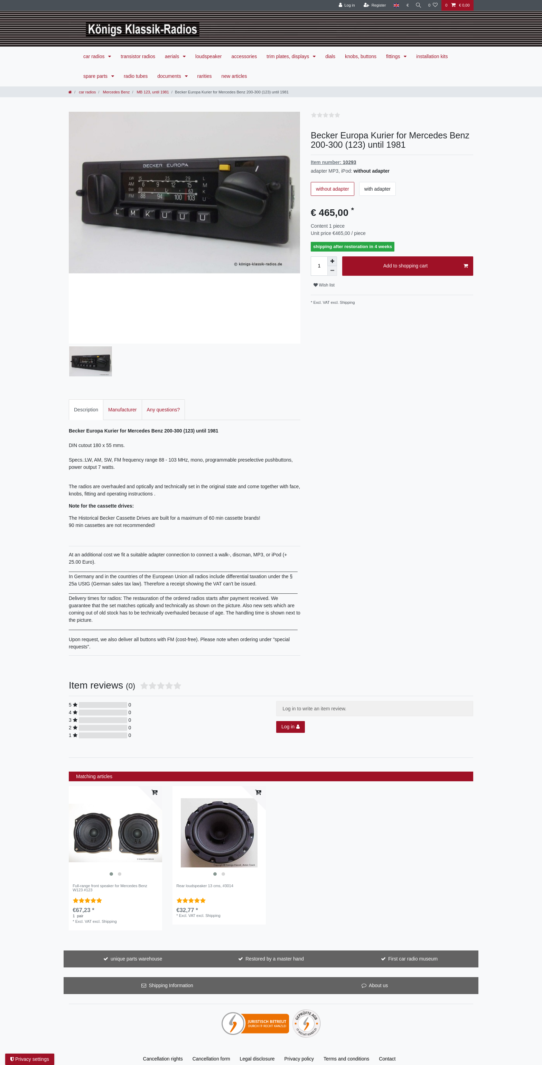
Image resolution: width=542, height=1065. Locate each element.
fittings (393, 56)
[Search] (417, 5)
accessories (244, 56)
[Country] (394, 5)
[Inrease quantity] (332, 261)
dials (330, 56)
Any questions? (163, 409)
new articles (234, 76)
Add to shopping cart (425, 266)
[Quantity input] (319, 266)
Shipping (347, 302)
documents (169, 76)
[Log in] (345, 5)
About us (378, 985)
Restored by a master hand (274, 959)
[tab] (86, 409)
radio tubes (136, 76)
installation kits (432, 56)
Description (86, 409)
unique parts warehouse (136, 959)
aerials (172, 56)
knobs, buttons (360, 56)
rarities (204, 76)
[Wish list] (432, 5)
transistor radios (138, 56)
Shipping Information (171, 985)
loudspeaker (208, 56)
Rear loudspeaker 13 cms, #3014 (204, 886)
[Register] (373, 5)
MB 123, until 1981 (152, 92)
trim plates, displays (288, 56)
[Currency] (406, 5)
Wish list (324, 285)
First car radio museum (413, 959)
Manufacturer (122, 409)
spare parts (96, 76)
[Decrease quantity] (332, 271)
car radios (94, 56)
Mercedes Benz (116, 92)
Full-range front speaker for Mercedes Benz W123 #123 (110, 888)
